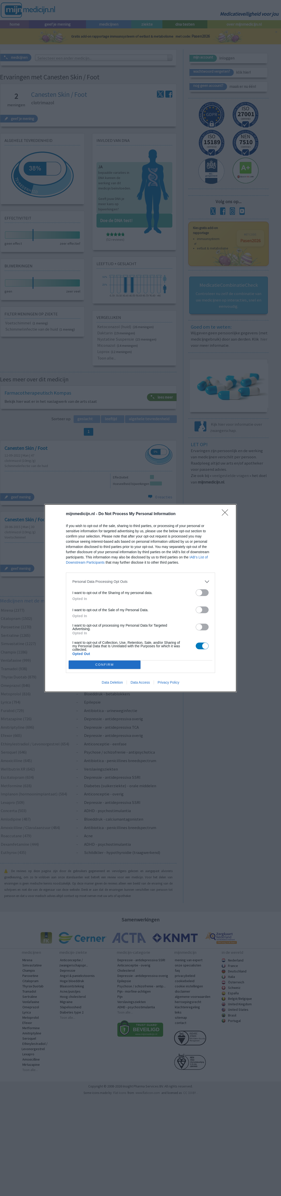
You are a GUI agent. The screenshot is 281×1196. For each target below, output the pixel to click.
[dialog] (140, 598)
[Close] (226, 514)
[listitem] (140, 581)
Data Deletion (112, 682)
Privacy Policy (168, 682)
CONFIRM (104, 664)
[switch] (202, 592)
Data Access (140, 682)
